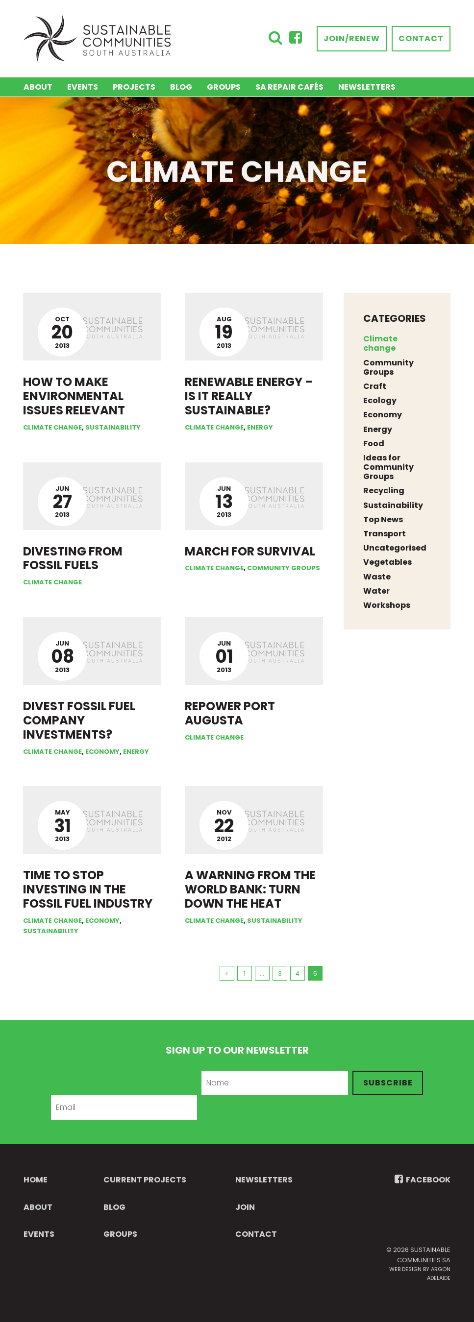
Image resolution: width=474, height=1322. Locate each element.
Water (376, 591)
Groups (224, 87)
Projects (134, 87)
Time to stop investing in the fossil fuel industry (87, 889)
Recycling (383, 490)
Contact (421, 38)
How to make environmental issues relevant (74, 396)
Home (36, 1179)
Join (245, 1207)
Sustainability (113, 427)
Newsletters (367, 87)
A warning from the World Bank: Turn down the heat (250, 889)
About (38, 87)
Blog (181, 87)
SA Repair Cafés (289, 87)
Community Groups (283, 568)
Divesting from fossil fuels (73, 558)
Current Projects (144, 1179)
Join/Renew (352, 38)
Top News (383, 519)
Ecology (380, 400)
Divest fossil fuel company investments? (79, 720)
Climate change (52, 427)
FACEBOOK (422, 1179)
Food (373, 443)
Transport (384, 533)
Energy (260, 427)
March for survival (250, 551)
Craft (374, 386)
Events (82, 87)
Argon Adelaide (438, 1273)
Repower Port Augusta (230, 713)
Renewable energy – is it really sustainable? (249, 396)
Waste (377, 576)
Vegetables (387, 562)
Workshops (386, 605)
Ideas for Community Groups (388, 467)
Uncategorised (394, 547)
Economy (102, 751)
